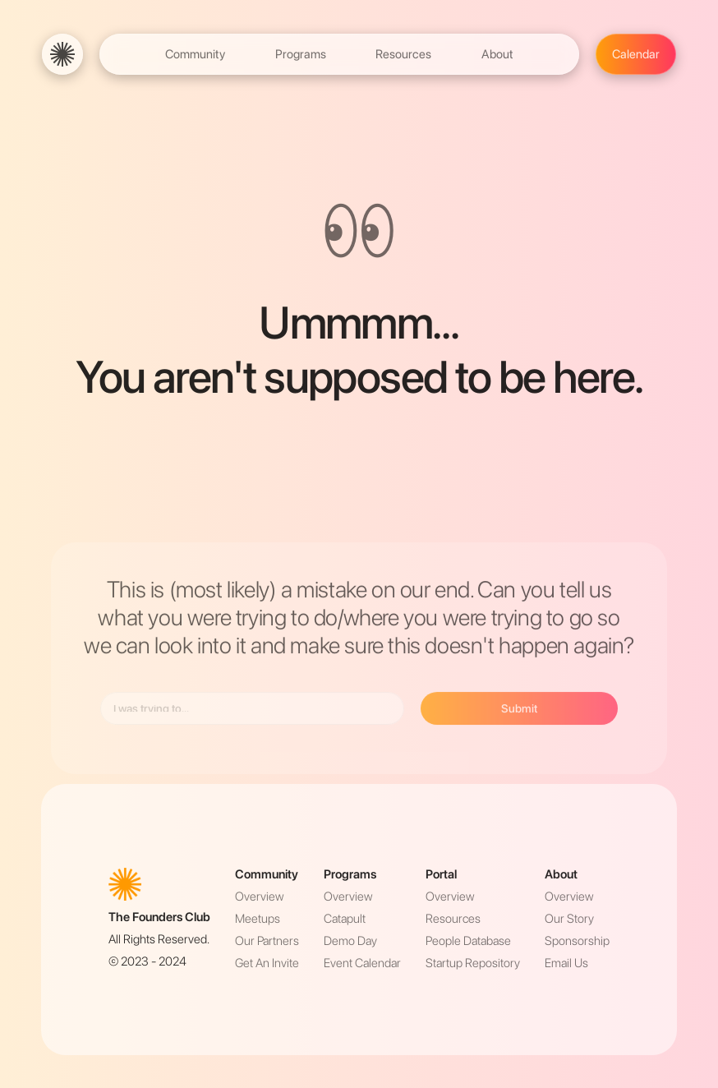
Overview (259, 896)
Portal (441, 874)
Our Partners (267, 941)
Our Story (569, 918)
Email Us (566, 963)
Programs (300, 54)
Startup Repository (473, 963)
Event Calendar (362, 963)
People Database (468, 941)
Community (195, 54)
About (497, 54)
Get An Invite (267, 963)
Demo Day (350, 941)
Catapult (345, 918)
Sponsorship (577, 941)
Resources (403, 54)
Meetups (257, 918)
